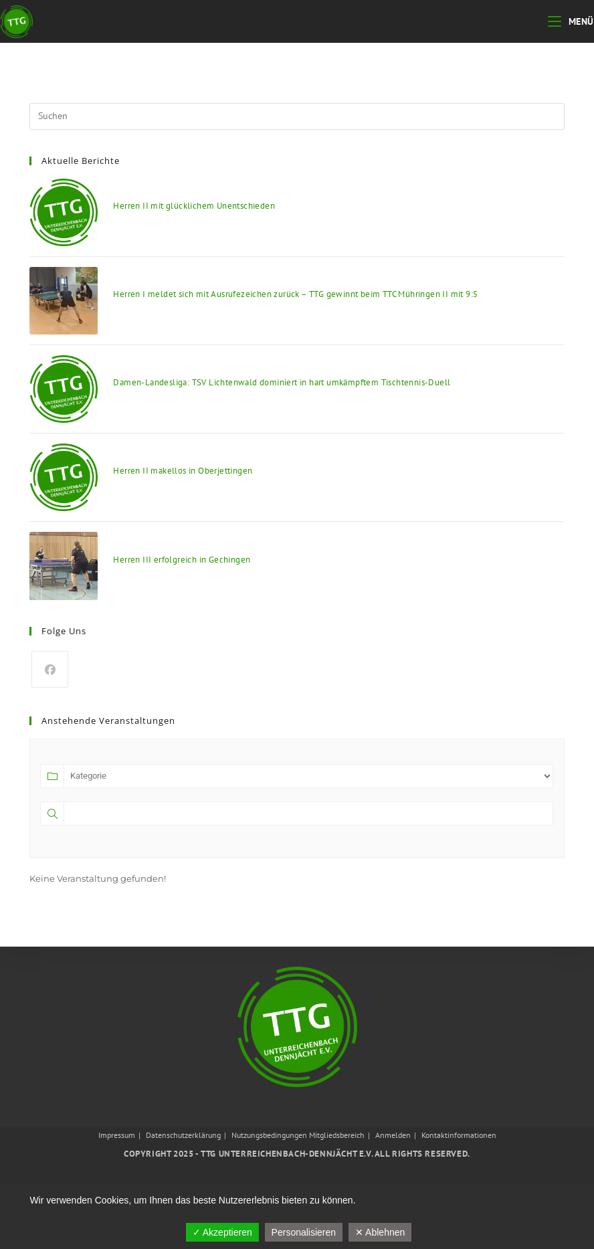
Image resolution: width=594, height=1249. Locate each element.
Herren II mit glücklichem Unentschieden (194, 205)
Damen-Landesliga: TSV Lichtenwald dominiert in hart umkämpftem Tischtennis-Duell (281, 382)
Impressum (116, 1135)
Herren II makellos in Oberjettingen (182, 470)
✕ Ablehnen (380, 1232)
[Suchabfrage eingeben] (296, 116)
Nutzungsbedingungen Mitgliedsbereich (298, 1135)
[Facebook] (49, 669)
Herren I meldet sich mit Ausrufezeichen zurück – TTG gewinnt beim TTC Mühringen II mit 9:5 (295, 294)
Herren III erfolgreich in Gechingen (181, 559)
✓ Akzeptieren (222, 1232)
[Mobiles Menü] (571, 21)
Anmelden (393, 1135)
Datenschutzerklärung (183, 1135)
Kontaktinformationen (458, 1135)
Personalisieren (304, 1232)
